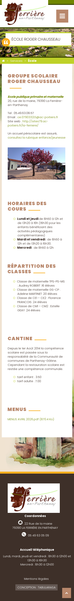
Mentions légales (36, 579)
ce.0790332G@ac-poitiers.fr (37, 117)
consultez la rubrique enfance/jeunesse (37, 137)
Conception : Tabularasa (36, 587)
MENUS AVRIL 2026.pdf (30, 419)
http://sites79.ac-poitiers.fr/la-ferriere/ (28, 123)
